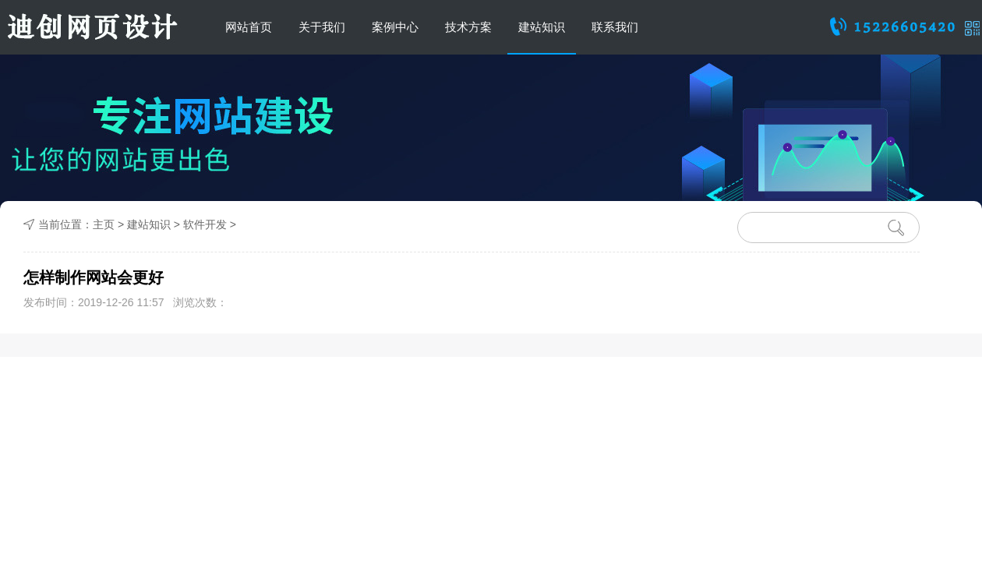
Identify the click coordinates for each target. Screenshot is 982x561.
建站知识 (541, 27)
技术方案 (468, 27)
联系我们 (615, 27)
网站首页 (248, 27)
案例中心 (395, 27)
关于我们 (321, 27)
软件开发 (205, 224)
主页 (104, 224)
